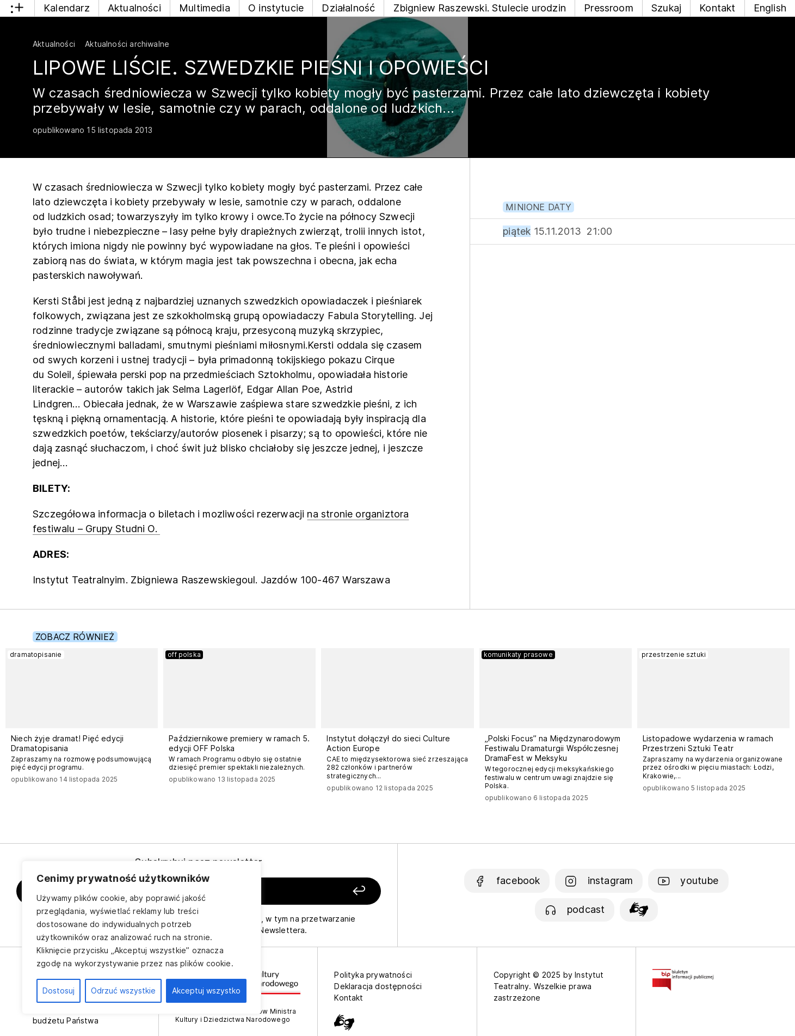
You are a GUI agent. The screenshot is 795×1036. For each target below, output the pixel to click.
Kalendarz (67, 8)
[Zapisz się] (309, 891)
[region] (141, 937)
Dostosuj (58, 990)
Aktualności (134, 8)
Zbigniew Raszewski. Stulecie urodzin (479, 8)
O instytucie (276, 8)
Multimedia (204, 8)
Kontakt (717, 8)
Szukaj (666, 8)
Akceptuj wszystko (206, 990)
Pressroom (608, 8)
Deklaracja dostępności (378, 986)
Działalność (348, 8)
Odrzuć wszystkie (123, 990)
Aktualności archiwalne (127, 43)
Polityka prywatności (373, 974)
